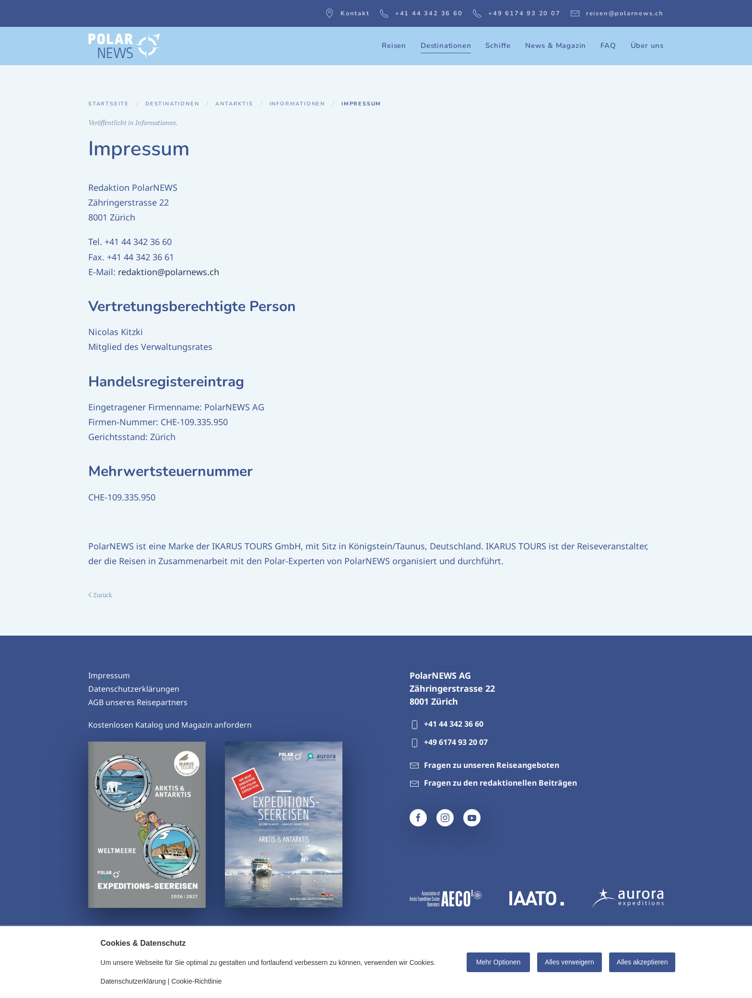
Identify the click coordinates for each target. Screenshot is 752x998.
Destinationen (172, 103)
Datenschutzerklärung (133, 981)
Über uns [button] (647, 45)
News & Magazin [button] (555, 45)
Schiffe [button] (498, 45)
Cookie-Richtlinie (196, 981)
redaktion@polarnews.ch (168, 272)
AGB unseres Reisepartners (138, 702)
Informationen (297, 103)
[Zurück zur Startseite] (124, 46)
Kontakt (347, 13)
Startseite (108, 103)
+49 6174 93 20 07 (516, 13)
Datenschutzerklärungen (133, 689)
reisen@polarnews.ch (617, 13)
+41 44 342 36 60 (421, 13)
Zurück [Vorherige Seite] (100, 595)
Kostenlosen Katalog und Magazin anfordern (170, 724)
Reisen (394, 45)
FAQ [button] (608, 45)
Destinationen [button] (446, 45)
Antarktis (234, 103)
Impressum (109, 675)
